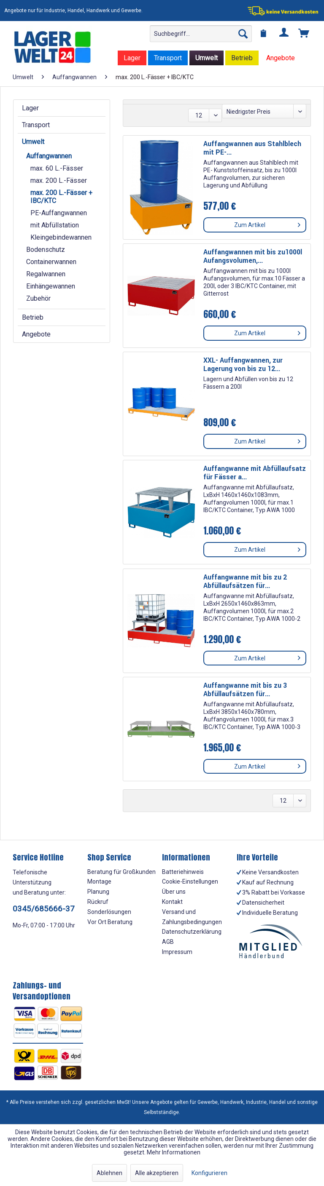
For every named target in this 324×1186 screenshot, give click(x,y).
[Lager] (132, 58)
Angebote (36, 334)
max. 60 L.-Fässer (56, 168)
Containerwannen (51, 262)
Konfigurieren (209, 1173)
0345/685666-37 (44, 909)
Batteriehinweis (183, 871)
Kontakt (172, 901)
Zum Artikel (267, 223)
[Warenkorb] (304, 33)
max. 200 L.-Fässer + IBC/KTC (61, 197)
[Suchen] (243, 33)
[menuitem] (201, 33)
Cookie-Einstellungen (190, 881)
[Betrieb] (242, 58)
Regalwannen (45, 274)
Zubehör (38, 298)
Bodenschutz (45, 250)
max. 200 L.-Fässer (58, 180)
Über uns (174, 891)
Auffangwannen (49, 156)
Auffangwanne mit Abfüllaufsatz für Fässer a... (254, 473)
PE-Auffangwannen (58, 213)
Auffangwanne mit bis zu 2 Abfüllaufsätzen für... (245, 581)
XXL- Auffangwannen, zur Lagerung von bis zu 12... (243, 364)
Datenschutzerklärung (191, 931)
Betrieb (32, 317)
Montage (99, 881)
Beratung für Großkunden (121, 871)
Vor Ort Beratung (109, 922)
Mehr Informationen (173, 1152)
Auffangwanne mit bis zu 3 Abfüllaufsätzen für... (245, 689)
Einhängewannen (50, 286)
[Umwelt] (206, 58)
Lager (30, 108)
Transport (36, 125)
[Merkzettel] (263, 33)
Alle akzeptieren (156, 1173)
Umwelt (33, 142)
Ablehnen (109, 1173)
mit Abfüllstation (54, 225)
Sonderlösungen (109, 911)
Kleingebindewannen (61, 237)
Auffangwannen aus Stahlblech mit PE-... (252, 148)
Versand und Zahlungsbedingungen (192, 916)
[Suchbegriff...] (201, 33)
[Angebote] (280, 58)
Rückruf (97, 901)
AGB (168, 941)
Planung (98, 891)
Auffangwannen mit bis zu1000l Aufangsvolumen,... (252, 256)
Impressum (177, 951)
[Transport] (168, 58)
